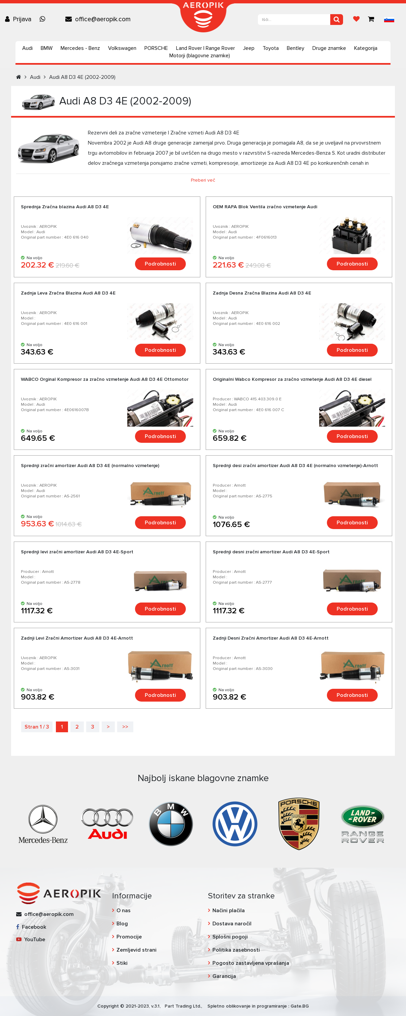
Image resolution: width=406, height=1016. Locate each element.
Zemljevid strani (136, 950)
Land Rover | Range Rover (205, 48)
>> (125, 726)
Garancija (224, 976)
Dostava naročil (231, 923)
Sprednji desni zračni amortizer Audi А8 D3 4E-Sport (271, 552)
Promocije (129, 936)
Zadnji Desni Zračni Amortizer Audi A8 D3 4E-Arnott (271, 638)
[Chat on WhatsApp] (44, 19)
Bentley (295, 48)
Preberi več (203, 180)
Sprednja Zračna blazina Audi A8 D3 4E (65, 207)
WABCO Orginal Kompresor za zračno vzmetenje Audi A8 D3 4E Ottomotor (105, 379)
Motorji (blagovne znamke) (199, 55)
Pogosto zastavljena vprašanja (250, 963)
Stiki (122, 963)
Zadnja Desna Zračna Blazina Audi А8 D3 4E (262, 293)
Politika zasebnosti (236, 950)
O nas (123, 910)
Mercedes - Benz (80, 48)
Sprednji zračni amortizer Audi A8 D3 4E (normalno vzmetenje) (90, 465)
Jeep (249, 48)
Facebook (31, 927)
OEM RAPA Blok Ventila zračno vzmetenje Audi (265, 207)
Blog (122, 923)
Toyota (271, 48)
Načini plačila (228, 910)
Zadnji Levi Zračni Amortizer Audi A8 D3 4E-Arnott (77, 638)
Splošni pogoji (230, 936)
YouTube (30, 939)
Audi (27, 48)
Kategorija (365, 48)
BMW (47, 48)
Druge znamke (329, 48)
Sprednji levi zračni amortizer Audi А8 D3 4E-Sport (77, 552)
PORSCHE (156, 48)
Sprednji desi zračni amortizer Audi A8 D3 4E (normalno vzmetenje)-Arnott (295, 465)
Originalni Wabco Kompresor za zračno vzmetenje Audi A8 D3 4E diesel (292, 379)
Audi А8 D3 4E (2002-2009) (82, 77)
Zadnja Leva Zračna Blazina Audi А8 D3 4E (68, 293)
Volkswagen (122, 48)
